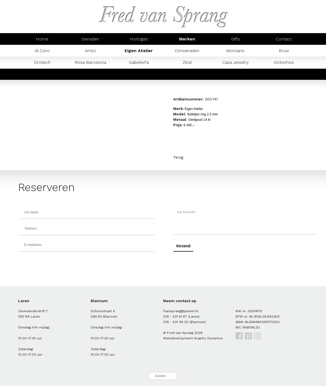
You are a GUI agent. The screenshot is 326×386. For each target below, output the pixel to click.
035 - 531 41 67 (175, 316)
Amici (90, 50)
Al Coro (42, 50)
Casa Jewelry (235, 62)
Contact (284, 39)
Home (42, 39)
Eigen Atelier (139, 50)
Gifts (235, 39)
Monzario (235, 50)
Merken (187, 39)
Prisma (90, 74)
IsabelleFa (139, 62)
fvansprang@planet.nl (180, 311)
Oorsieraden (187, 50)
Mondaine (42, 74)
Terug (178, 157)
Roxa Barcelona (90, 62)
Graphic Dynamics (208, 338)
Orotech (42, 62)
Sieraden (90, 39)
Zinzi (187, 62)
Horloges (139, 39)
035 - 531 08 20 (175, 322)
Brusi (284, 50)
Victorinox (284, 62)
